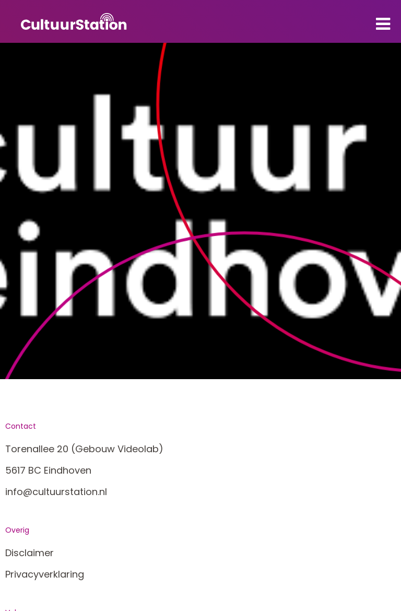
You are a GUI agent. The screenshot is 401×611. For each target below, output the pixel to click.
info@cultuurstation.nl (56, 491)
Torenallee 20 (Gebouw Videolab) (84, 448)
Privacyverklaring (44, 574)
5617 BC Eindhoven (48, 470)
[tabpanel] (200, 211)
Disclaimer (29, 552)
